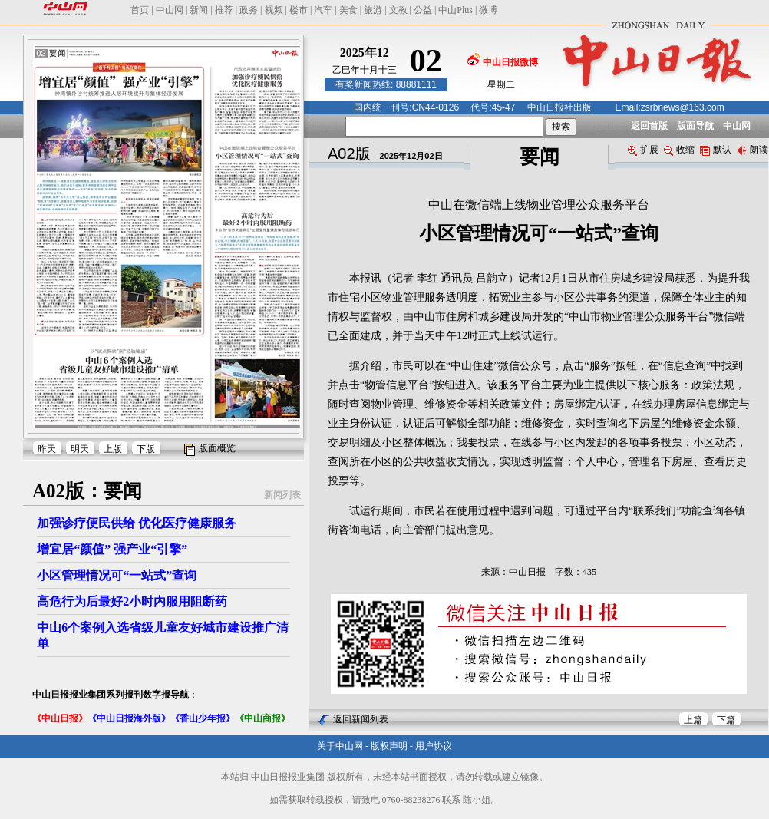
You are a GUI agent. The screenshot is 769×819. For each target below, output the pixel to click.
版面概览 (217, 448)
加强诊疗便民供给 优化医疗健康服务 (136, 523)
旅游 (373, 10)
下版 (146, 449)
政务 (248, 10)
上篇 (693, 720)
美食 (348, 10)
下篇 (726, 720)
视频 (274, 10)
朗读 (752, 149)
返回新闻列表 (360, 719)
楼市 (298, 10)
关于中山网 (340, 746)
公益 (423, 10)
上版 (113, 449)
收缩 (679, 149)
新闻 (199, 10)
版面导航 (695, 126)
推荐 (224, 10)
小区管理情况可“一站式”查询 (116, 575)
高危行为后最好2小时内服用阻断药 (132, 601)
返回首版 (649, 126)
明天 (80, 449)
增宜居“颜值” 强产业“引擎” (112, 549)
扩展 (643, 149)
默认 (715, 149)
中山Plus (455, 10)
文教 (398, 10)
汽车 (323, 10)
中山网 (169, 10)
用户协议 (433, 746)
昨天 (47, 449)
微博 (488, 10)
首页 (139, 10)
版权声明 (389, 746)
